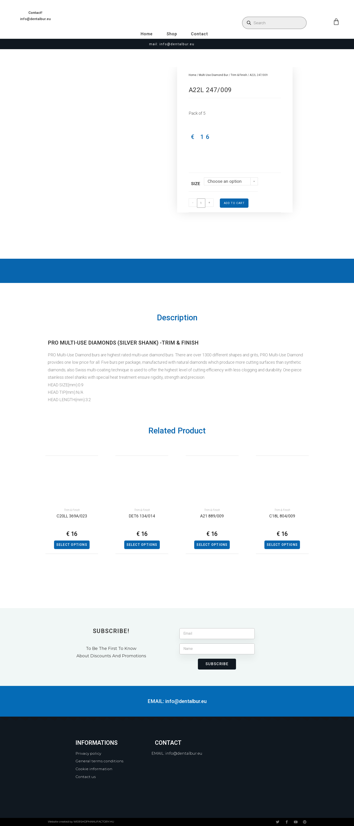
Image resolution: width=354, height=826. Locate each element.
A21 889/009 (212, 516)
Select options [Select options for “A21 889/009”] (212, 545)
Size (195, 183)
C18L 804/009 (282, 516)
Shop (171, 33)
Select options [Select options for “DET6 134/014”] (142, 545)
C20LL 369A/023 (72, 516)
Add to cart (234, 203)
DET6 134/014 (142, 516)
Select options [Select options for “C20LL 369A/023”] (71, 545)
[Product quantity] (201, 203)
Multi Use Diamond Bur (213, 75)
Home (147, 33)
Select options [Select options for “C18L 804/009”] (282, 545)
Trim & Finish (239, 75)
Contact (199, 33)
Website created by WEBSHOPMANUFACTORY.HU (81, 821)
